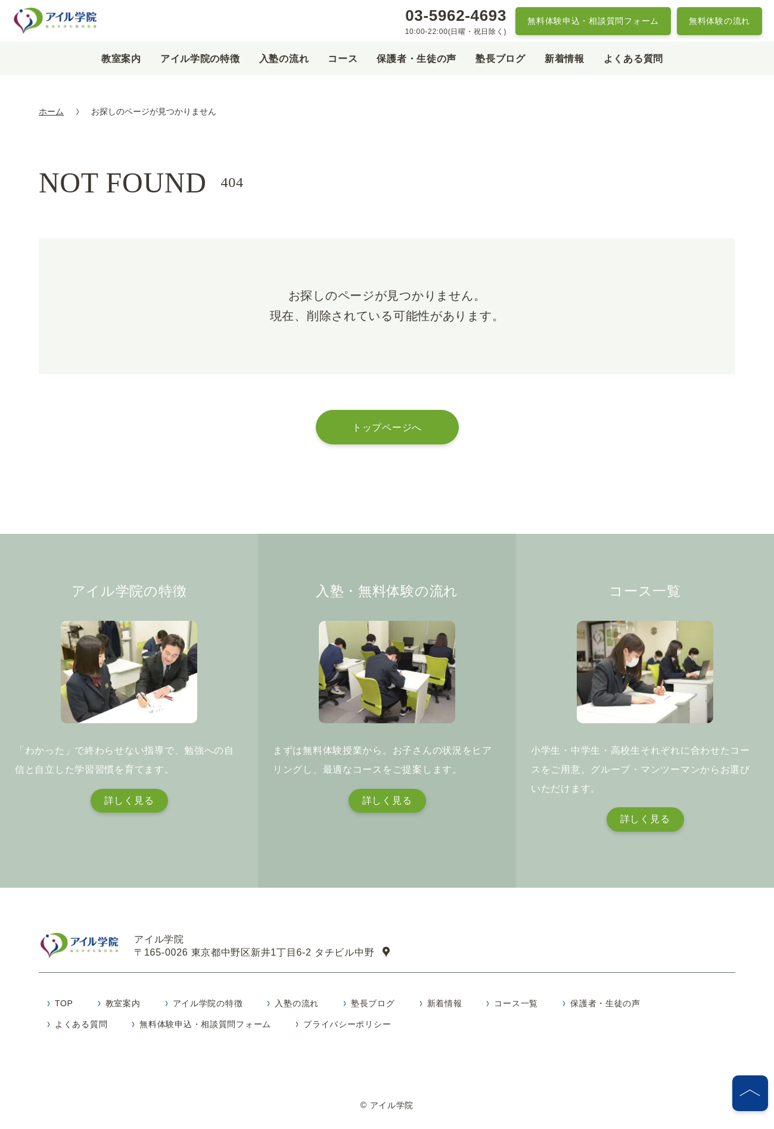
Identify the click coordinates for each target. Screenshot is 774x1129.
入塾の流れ (284, 59)
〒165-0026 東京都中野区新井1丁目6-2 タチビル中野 (267, 953)
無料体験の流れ (719, 21)
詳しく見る (129, 800)
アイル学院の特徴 (200, 59)
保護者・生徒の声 (416, 59)
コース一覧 (516, 1007)
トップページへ (387, 427)
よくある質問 (633, 59)
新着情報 (565, 59)
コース (343, 59)
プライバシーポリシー (347, 1027)
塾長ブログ (500, 59)
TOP (64, 1007)
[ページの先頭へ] (750, 1093)
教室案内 (121, 59)
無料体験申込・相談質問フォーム (593, 21)
